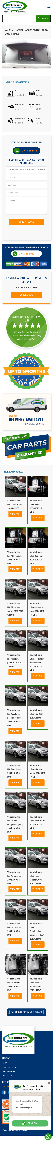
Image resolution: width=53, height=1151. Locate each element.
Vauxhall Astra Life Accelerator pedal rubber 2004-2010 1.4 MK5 (37, 662)
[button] (26, 1014)
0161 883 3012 (29, 150)
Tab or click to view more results (27, 1012)
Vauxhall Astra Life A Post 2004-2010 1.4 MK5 (14, 504)
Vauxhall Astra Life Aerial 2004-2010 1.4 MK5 (37, 714)
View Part (15, 514)
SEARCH (45, 19)
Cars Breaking (8, 1072)
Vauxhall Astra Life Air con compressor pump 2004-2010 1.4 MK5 (15, 824)
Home (4, 1063)
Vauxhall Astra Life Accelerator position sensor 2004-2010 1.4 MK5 (14, 718)
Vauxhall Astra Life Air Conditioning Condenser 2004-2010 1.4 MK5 (37, 931)
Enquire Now (26, 295)
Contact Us (7, 1076)
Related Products (13, 471)
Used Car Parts (9, 1067)
